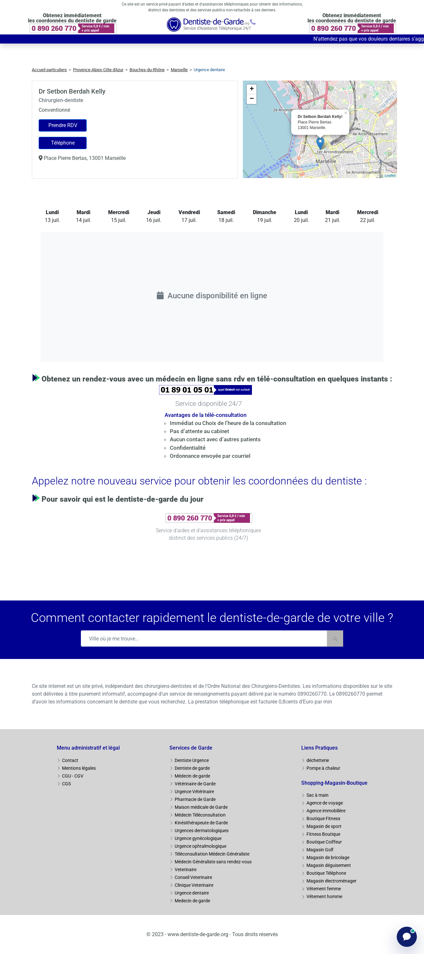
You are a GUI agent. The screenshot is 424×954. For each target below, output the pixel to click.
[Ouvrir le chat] (407, 937)
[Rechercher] (335, 638)
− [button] (252, 99)
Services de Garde (190, 748)
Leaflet (390, 175)
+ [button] (252, 89)
